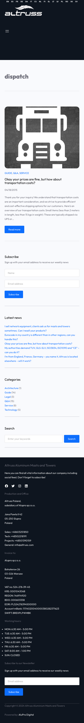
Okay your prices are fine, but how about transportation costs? (33, 181)
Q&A (15, 173)
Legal (8, 396)
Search (72, 438)
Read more (15, 230)
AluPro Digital (26, 714)
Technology (11, 409)
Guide (8, 173)
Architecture (11, 388)
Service (24, 173)
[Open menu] (7, 31)
